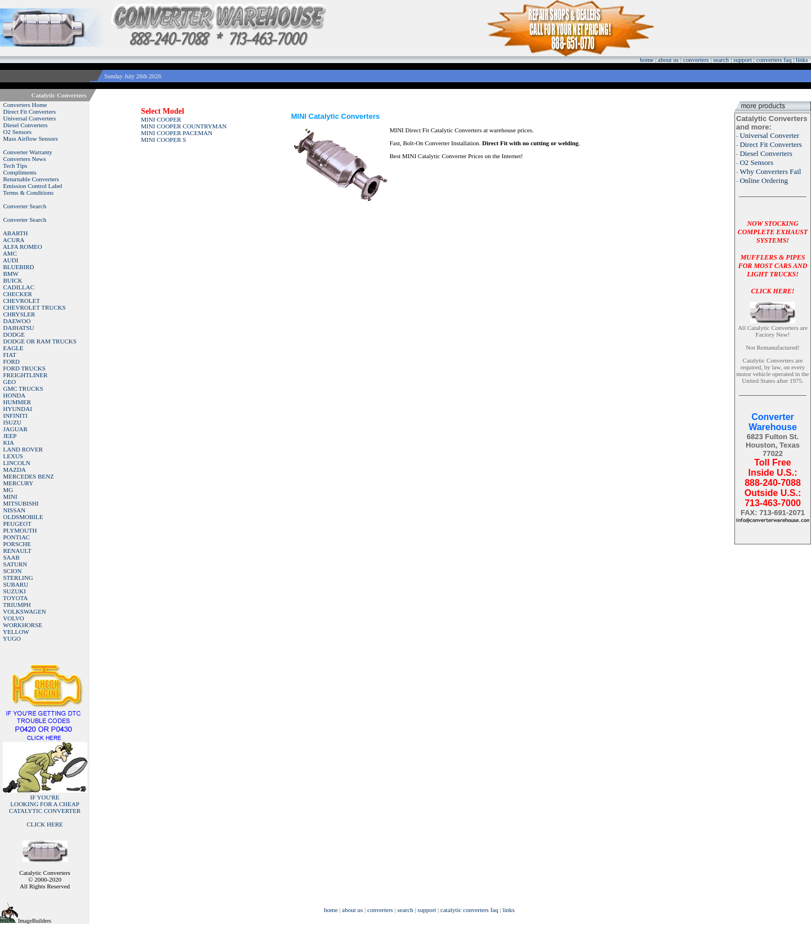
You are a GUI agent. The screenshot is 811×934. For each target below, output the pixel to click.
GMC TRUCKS (23, 388)
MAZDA (14, 469)
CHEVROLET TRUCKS (34, 307)
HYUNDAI (17, 408)
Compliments (20, 172)
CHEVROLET (21, 300)
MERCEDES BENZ (28, 476)
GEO (9, 381)
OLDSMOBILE (23, 516)
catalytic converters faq (469, 909)
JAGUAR (15, 429)
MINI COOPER (161, 119)
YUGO (12, 638)
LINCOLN (16, 462)
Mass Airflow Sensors (30, 138)
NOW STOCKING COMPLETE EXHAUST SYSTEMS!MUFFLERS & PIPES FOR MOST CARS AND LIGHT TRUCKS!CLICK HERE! (773, 257)
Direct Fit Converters (29, 111)
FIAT (9, 354)
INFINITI (15, 415)
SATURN (15, 564)
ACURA (14, 239)
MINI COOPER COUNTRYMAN (183, 126)
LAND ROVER (23, 449)
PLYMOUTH (20, 530)
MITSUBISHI (21, 503)
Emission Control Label (33, 185)
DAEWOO (17, 321)
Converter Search (25, 206)
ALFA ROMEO (22, 246)
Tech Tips (15, 165)
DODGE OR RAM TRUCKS (40, 341)
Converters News (24, 158)
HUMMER (17, 402)
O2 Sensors (17, 131)
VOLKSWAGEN (24, 611)
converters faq (774, 59)
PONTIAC (16, 537)
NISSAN (14, 510)
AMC (10, 253)
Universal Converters (29, 118)
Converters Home (25, 104)
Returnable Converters (31, 179)
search (721, 59)
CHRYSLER (19, 314)
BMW (11, 273)
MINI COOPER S (163, 139)
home (646, 59)
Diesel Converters (25, 125)
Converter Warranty (27, 152)
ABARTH (15, 233)
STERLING (18, 577)
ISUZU (12, 422)
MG (8, 489)
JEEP (10, 435)
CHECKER (17, 294)
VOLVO (13, 618)
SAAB (11, 557)
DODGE (14, 334)
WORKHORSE (22, 625)
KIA (9, 442)
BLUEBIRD (18, 266)
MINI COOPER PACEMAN (176, 132)
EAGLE (13, 348)
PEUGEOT (17, 523)
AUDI (11, 260)
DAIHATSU (18, 327)
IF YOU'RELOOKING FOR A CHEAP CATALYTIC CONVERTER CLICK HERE (45, 811)
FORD (11, 361)
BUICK (13, 280)
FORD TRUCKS (24, 368)
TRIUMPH (17, 604)
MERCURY (18, 483)
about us (668, 59)
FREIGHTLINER (25, 375)
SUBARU (16, 584)
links (802, 59)
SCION (12, 570)
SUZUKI (14, 591)
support (742, 59)
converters (696, 59)
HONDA (14, 395)
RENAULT (17, 550)
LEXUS (13, 456)
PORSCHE (17, 543)
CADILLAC (19, 287)
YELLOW (16, 631)
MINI (10, 496)
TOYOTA (15, 598)
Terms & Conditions (28, 192)
